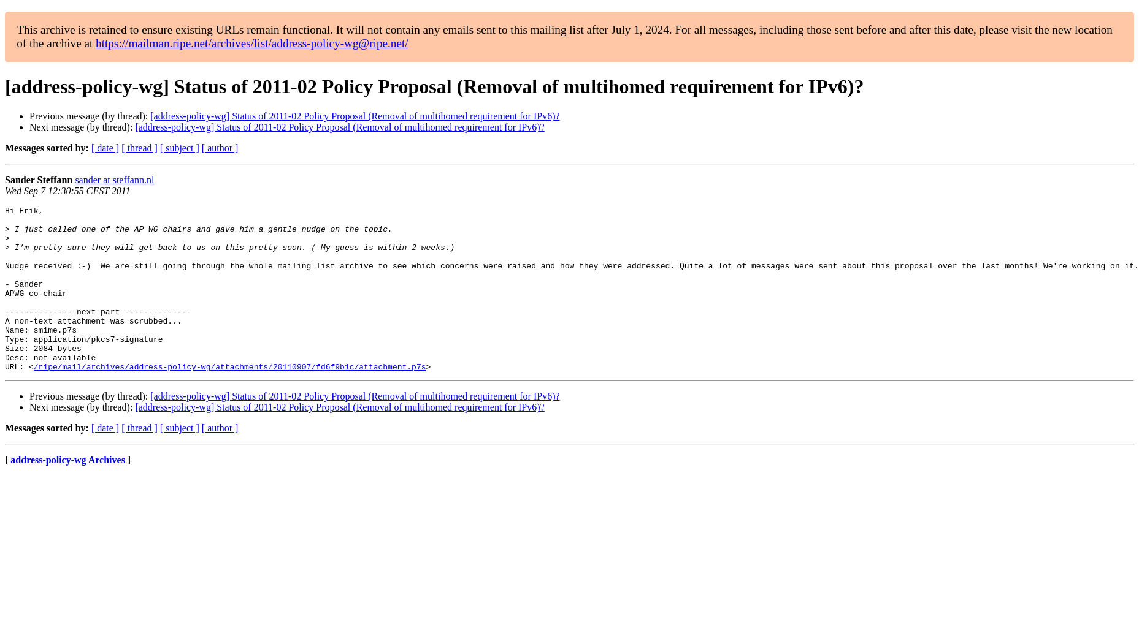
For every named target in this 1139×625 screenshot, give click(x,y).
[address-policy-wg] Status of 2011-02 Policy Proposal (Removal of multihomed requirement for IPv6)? (354, 116)
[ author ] (220, 148)
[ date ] (105, 148)
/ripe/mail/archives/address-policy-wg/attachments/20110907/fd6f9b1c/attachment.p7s (230, 399)
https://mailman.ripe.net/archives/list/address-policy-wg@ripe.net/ (252, 43)
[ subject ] (179, 148)
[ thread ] (139, 148)
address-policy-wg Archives (67, 493)
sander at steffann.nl (114, 180)
